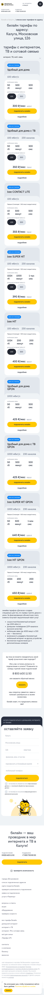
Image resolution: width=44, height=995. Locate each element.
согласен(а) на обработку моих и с (21, 786)
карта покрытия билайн (11, 886)
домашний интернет (9, 924)
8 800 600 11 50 (5, 11)
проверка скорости (9, 914)
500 (21, 96)
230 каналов (28, 138)
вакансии (5, 955)
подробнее (22, 117)
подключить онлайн (22, 111)
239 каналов (32, 626)
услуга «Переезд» (8, 897)
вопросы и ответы (9, 903)
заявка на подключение (11, 893)
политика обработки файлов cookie (26, 969)
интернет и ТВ (7, 927)
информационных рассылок (19, 975)
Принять (8, 990)
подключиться (22, 778)
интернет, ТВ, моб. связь (13, 57)
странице (11, 977)
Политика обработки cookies (25, 986)
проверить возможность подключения (16, 889)
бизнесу (5, 951)
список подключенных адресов (14, 882)
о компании (6, 948)
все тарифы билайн (9, 920)
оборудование (7, 910)
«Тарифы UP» (7, 938)
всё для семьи (7, 934)
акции (4, 907)
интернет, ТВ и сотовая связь (13, 931)
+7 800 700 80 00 (20, 11)
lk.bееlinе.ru (29, 973)
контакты (5, 944)
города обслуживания (10, 879)
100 (11, 96)
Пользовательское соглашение (15, 967)
